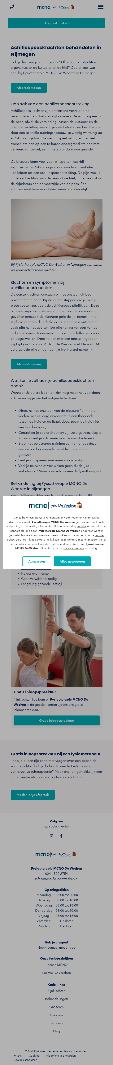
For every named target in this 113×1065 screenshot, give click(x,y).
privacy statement (73, 548)
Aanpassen (36, 561)
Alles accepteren (72, 561)
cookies (81, 526)
